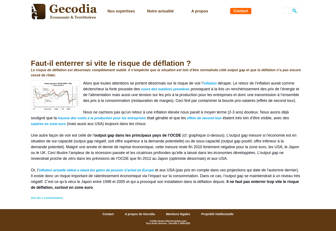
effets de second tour (204, 118)
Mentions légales (178, 214)
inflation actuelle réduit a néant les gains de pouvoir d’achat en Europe (96, 170)
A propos (199, 11)
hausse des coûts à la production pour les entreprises (102, 118)
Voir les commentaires (47, 197)
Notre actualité (160, 11)
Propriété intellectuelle (217, 214)
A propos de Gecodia (140, 214)
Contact (241, 11)
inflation (210, 83)
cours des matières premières (165, 89)
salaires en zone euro (48, 124)
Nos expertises (121, 11)
